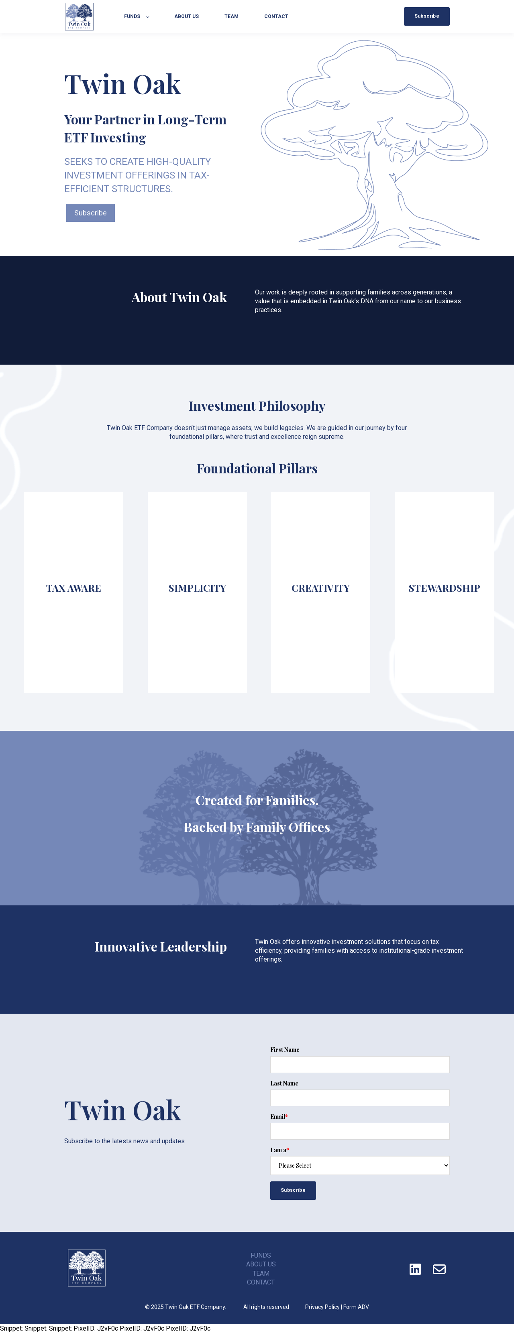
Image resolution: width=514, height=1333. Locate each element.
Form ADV (356, 1307)
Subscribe (90, 213)
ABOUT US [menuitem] (261, 1264)
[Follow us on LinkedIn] (415, 1269)
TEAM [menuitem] (261, 1273)
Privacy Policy (322, 1307)
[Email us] (439, 1269)
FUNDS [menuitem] (261, 1255)
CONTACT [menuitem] (261, 1282)
